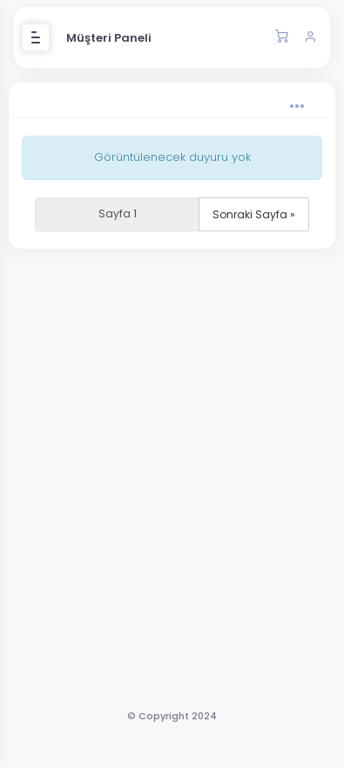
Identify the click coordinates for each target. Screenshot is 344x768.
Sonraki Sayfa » (253, 214)
